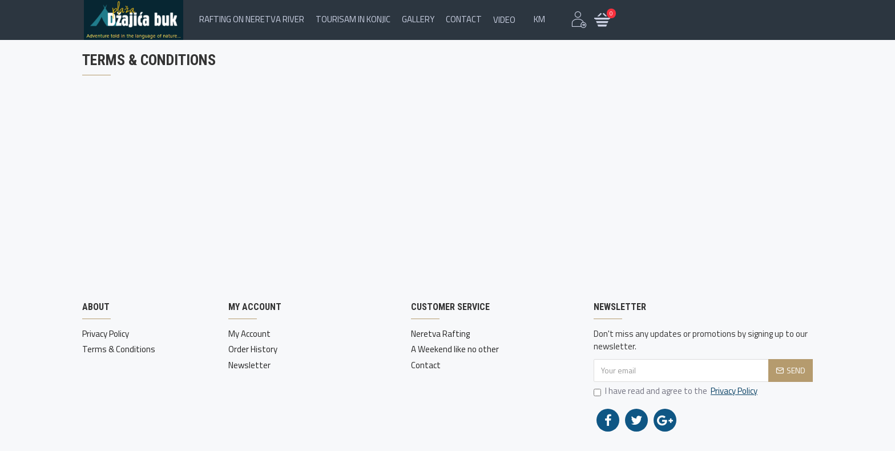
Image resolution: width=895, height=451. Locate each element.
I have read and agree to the (676, 391)
